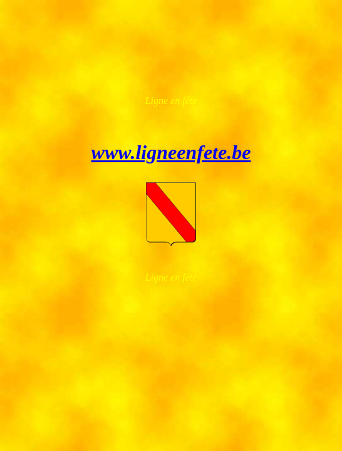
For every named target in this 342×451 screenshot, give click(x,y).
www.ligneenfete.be (171, 152)
